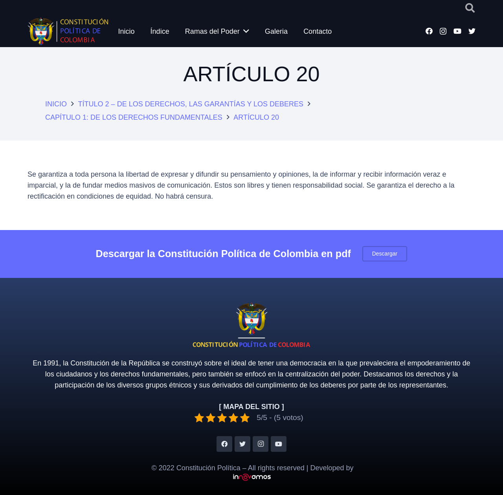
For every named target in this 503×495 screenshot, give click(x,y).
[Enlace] (68, 31)
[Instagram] (443, 31)
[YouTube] (457, 31)
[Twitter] (471, 31)
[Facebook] (429, 31)
